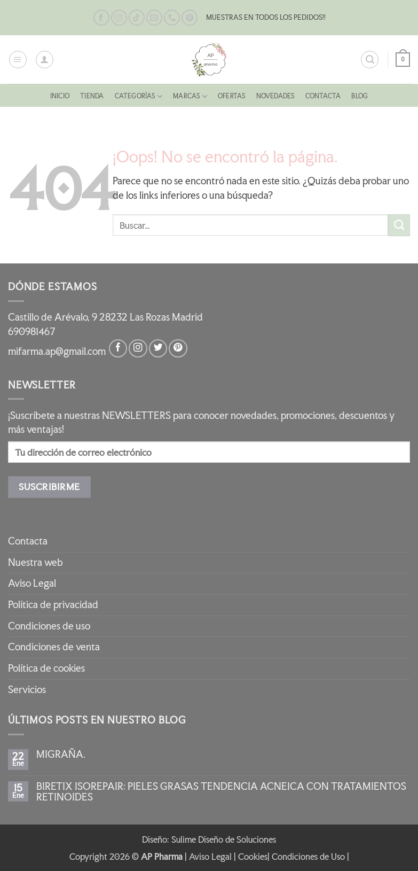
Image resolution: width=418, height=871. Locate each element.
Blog (375, 96)
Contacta (335, 96)
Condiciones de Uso (308, 856)
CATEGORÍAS (132, 96)
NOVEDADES (282, 96)
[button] (18, 59)
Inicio (45, 96)
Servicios (27, 689)
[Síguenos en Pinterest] (190, 18)
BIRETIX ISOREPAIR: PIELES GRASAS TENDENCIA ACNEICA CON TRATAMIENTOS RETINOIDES (221, 792)
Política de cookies (46, 668)
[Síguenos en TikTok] (137, 18)
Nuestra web (35, 562)
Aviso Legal (32, 583)
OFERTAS (233, 96)
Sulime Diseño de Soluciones (223, 839)
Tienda (81, 96)
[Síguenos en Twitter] (158, 348)
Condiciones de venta (54, 646)
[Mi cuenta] (44, 59)
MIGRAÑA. (60, 754)
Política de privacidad (53, 604)
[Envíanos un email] (154, 18)
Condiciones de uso (49, 626)
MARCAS (188, 96)
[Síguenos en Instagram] (119, 18)
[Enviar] (399, 225)
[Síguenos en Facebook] (101, 18)
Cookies (252, 856)
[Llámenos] (172, 18)
